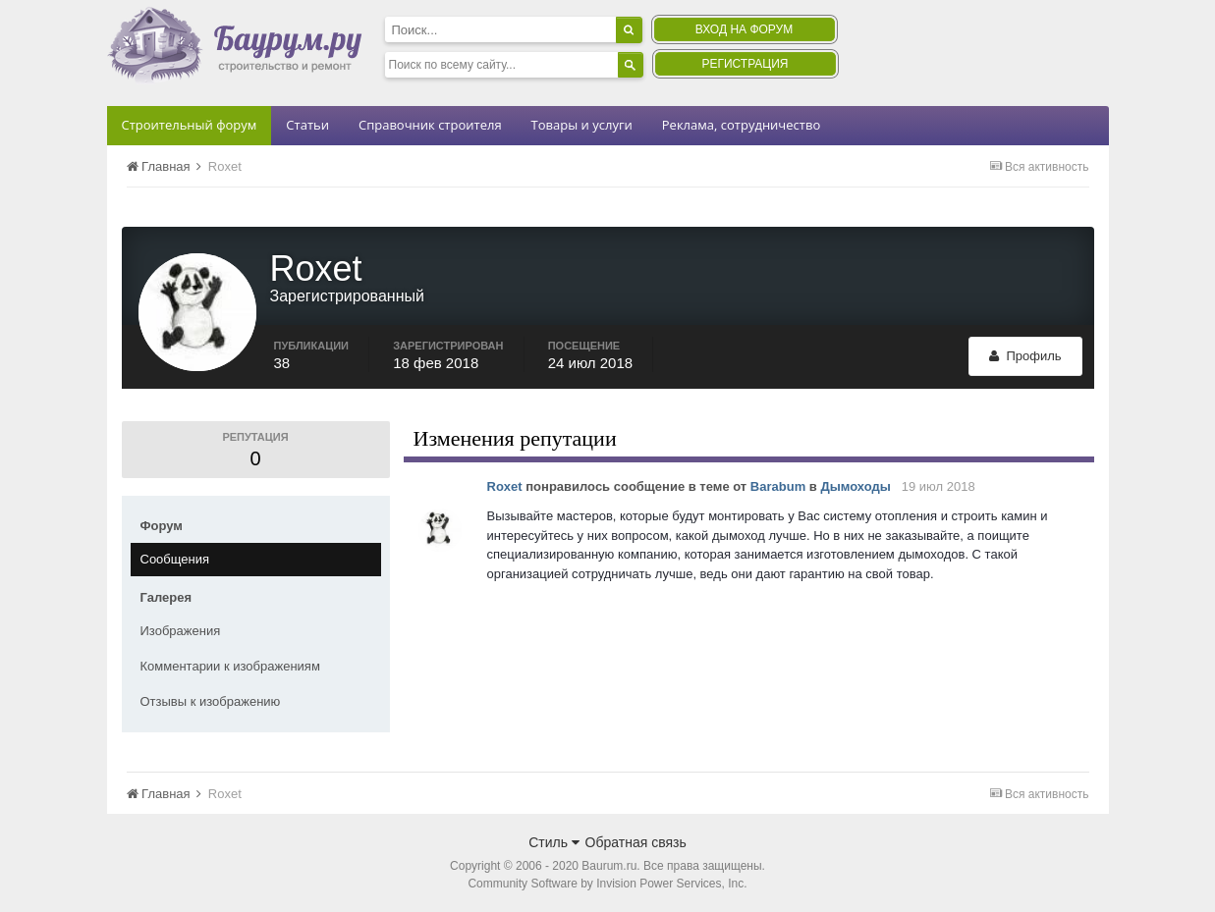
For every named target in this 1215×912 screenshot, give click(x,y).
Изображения (180, 630)
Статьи (307, 125)
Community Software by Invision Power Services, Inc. (607, 883)
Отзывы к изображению (210, 701)
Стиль (554, 842)
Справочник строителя (430, 125)
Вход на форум (744, 29)
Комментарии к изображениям (230, 666)
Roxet (505, 486)
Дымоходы (855, 486)
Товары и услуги (582, 125)
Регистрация (744, 64)
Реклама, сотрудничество (741, 125)
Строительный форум (189, 125)
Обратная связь (636, 842)
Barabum (777, 486)
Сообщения (175, 559)
